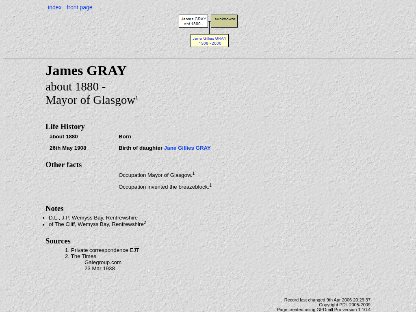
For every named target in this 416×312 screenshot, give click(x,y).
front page (79, 7)
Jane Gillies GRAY (187, 148)
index (54, 7)
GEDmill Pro (328, 309)
